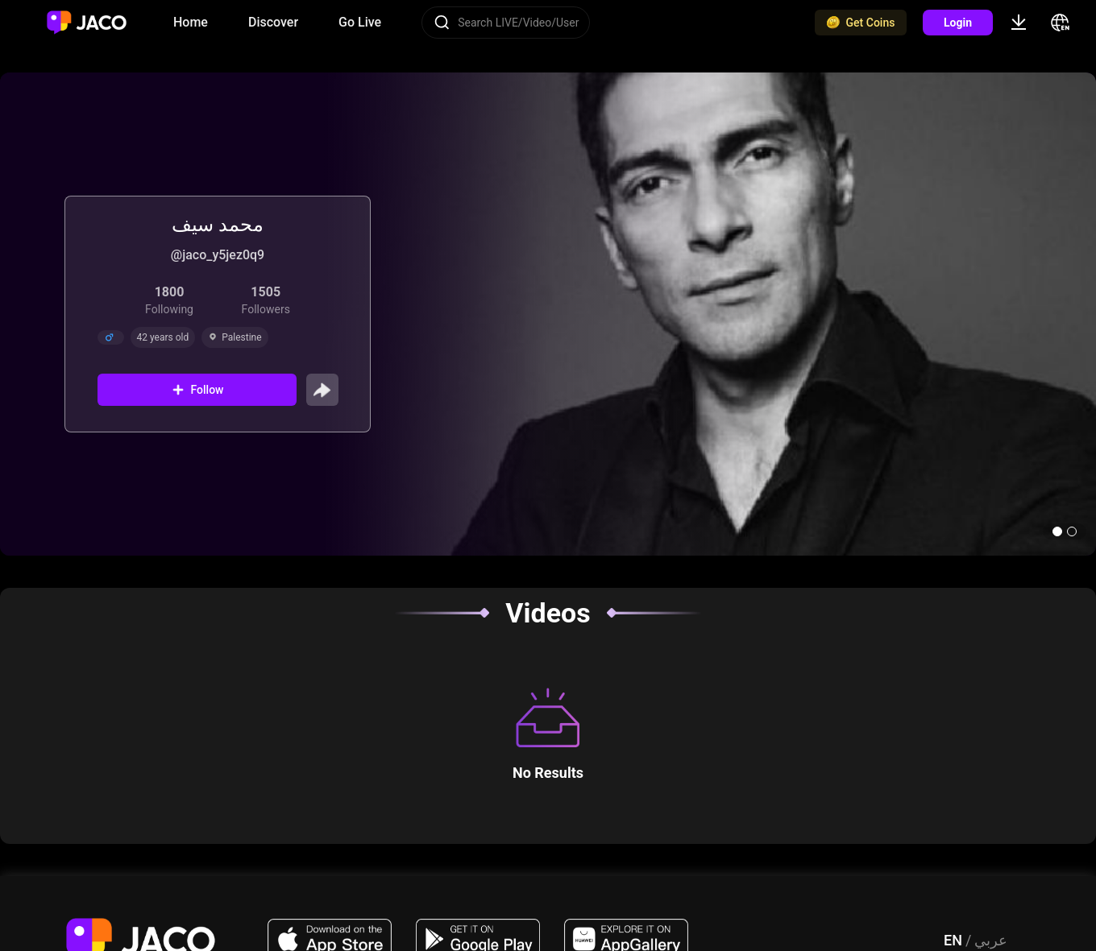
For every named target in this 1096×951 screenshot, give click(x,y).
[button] (1057, 531)
